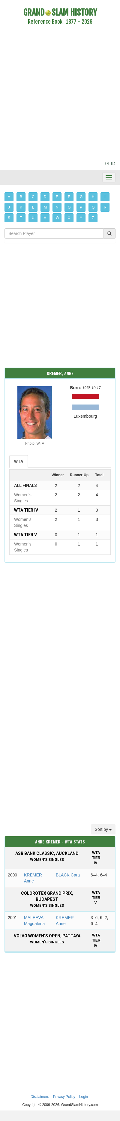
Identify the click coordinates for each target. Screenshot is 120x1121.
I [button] (104, 197)
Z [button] (93, 218)
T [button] (21, 218)
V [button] (45, 218)
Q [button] (93, 207)
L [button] (33, 207)
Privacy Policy (64, 1097)
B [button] (21, 197)
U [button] (33, 218)
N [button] (57, 207)
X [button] (69, 218)
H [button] (93, 197)
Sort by (103, 829)
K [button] (21, 207)
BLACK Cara (68, 875)
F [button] (69, 197)
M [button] (45, 207)
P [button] (81, 207)
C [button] (33, 197)
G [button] (81, 197)
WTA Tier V (25, 534)
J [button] (9, 207)
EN (107, 163)
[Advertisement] (56, 94)
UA (113, 163)
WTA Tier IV (26, 510)
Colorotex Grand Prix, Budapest (47, 899)
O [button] (69, 207)
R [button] (105, 207)
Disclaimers (40, 1097)
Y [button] (81, 218)
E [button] (57, 197)
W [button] (57, 218)
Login (83, 1097)
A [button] (9, 197)
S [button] (9, 218)
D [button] (45, 197)
